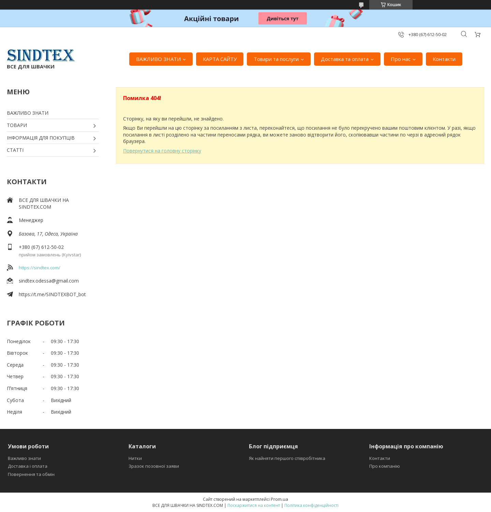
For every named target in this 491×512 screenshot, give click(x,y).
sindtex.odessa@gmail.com (49, 280)
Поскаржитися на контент (253, 505)
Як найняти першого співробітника (287, 458)
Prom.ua (279, 499)
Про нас (401, 58)
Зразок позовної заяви (154, 466)
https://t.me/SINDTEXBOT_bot (52, 294)
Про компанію (384, 466)
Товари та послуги (276, 58)
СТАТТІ (15, 150)
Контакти (444, 58)
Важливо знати (24, 458)
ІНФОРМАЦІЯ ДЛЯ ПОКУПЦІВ (41, 137)
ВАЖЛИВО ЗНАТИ (158, 58)
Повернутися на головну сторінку (162, 150)
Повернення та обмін (31, 474)
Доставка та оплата (345, 58)
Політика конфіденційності (311, 505)
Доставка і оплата (27, 466)
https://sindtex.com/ (39, 268)
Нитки (135, 458)
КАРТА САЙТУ (220, 58)
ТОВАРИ (17, 125)
